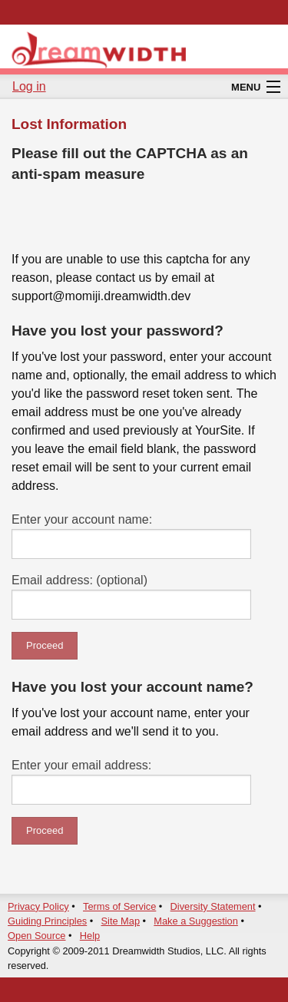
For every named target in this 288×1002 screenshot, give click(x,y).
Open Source (36, 935)
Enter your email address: (81, 765)
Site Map (121, 921)
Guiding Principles (47, 921)
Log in (29, 86)
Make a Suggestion (196, 921)
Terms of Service (119, 906)
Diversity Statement (213, 906)
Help (90, 935)
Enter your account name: (82, 519)
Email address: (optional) (79, 580)
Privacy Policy (38, 906)
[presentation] (128, 220)
